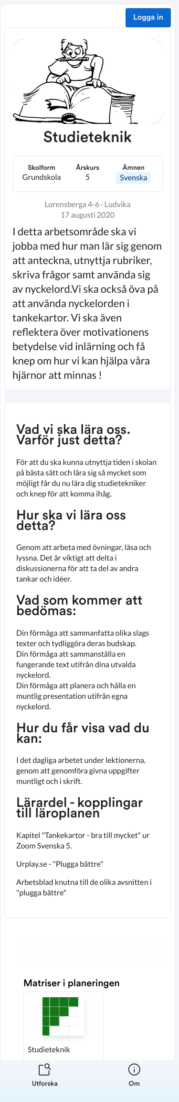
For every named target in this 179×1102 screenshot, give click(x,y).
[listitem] (45, 1081)
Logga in (148, 18)
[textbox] (87, 659)
